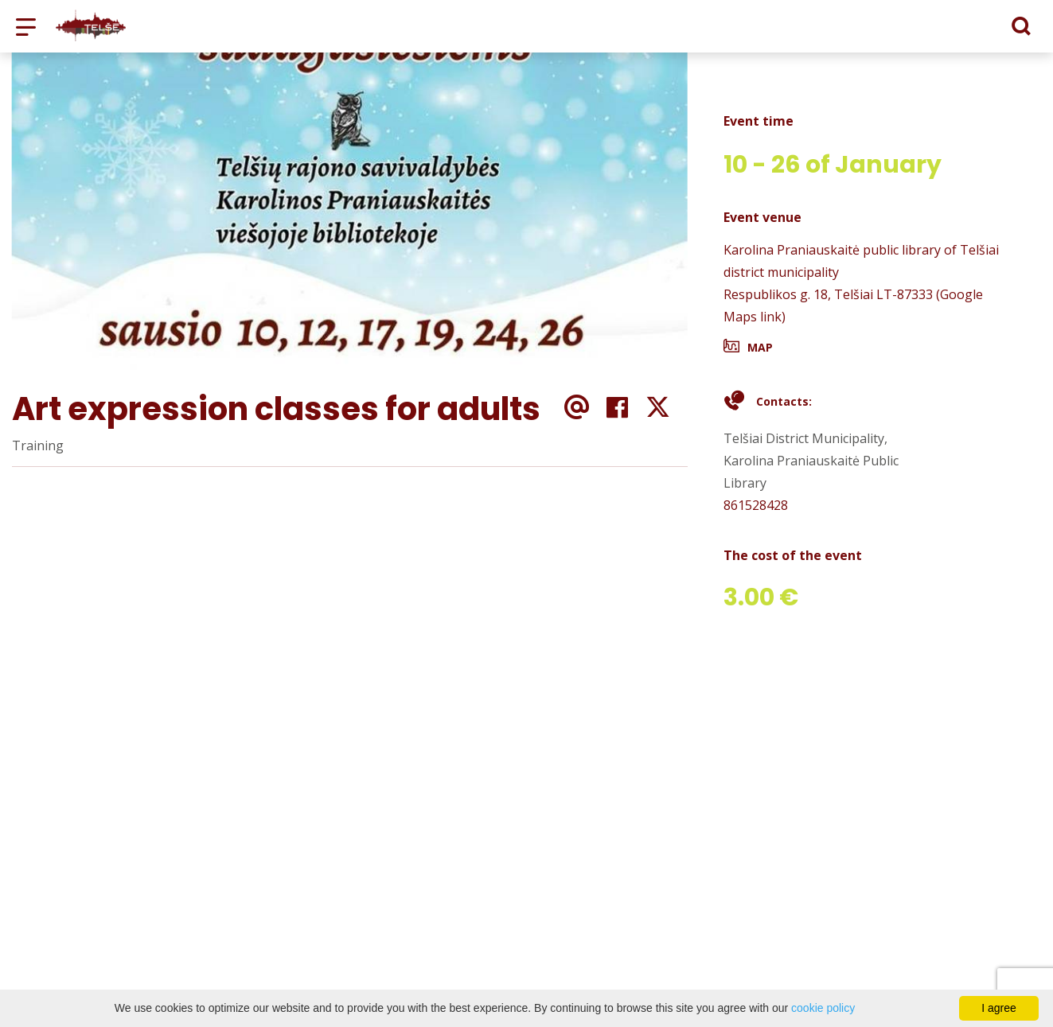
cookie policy (823, 1008)
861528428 (755, 505)
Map (760, 347)
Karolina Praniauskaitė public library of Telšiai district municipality (861, 261)
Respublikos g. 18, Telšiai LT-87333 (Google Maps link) (853, 305)
